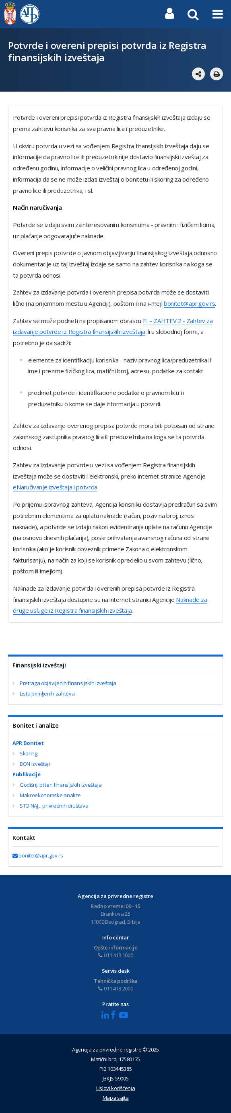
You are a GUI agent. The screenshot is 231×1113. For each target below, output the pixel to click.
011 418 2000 (115, 988)
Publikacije (26, 774)
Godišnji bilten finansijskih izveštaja (61, 784)
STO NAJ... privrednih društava (54, 805)
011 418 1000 (115, 955)
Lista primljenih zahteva (47, 693)
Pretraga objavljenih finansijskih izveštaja (68, 683)
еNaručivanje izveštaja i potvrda (55, 487)
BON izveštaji (35, 763)
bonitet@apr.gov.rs (189, 303)
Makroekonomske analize (50, 795)
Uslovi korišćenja (115, 1088)
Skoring (28, 753)
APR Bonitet (27, 743)
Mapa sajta (116, 1097)
